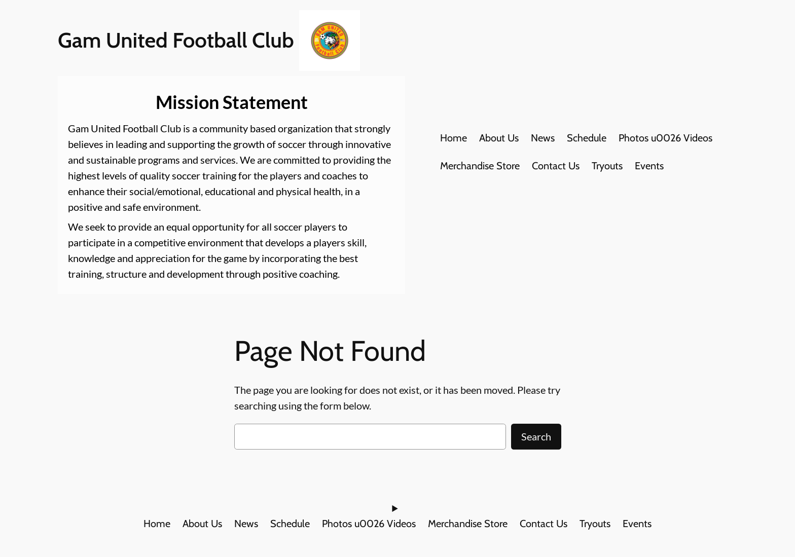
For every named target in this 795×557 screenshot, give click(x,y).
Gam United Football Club (176, 40)
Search (536, 436)
